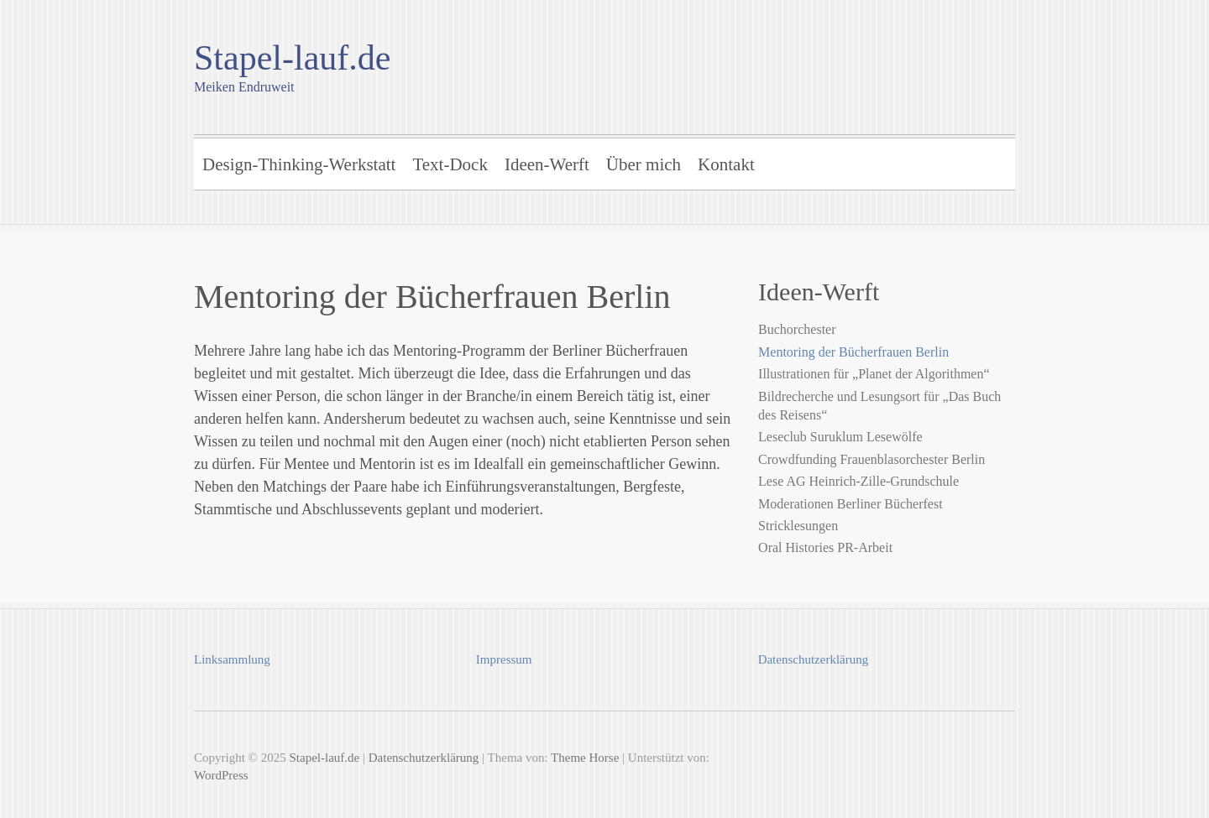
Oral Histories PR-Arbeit (825, 547)
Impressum (504, 659)
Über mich (643, 164)
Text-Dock (450, 164)
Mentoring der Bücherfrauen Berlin (853, 352)
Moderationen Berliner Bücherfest (850, 504)
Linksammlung (232, 659)
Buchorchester (796, 329)
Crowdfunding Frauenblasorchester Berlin (871, 459)
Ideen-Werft (547, 164)
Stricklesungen (798, 525)
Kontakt (726, 164)
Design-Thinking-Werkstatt (298, 164)
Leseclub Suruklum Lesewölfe (840, 437)
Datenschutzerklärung (813, 659)
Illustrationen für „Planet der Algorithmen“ (873, 374)
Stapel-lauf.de (292, 58)
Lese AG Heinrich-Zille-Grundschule (858, 481)
